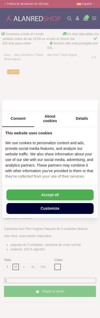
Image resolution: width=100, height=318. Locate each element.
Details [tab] (82, 118)
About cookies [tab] (50, 118)
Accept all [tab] (50, 195)
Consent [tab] (18, 118)
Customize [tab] (50, 208)
